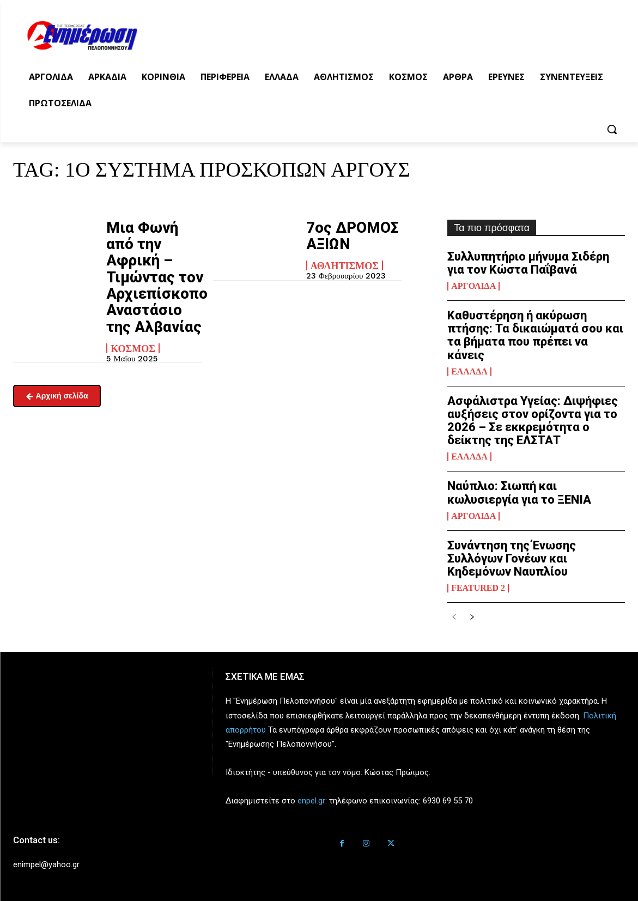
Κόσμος (133, 312)
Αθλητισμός (345, 259)
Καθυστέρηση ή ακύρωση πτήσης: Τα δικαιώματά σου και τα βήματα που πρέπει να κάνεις (535, 335)
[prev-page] (454, 618)
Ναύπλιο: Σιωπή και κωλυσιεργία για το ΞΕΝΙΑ (519, 492)
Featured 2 (478, 588)
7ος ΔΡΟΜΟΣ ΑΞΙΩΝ (343, 232)
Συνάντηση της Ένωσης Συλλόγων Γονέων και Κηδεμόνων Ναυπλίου (511, 558)
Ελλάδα (469, 371)
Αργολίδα (473, 286)
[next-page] (471, 618)
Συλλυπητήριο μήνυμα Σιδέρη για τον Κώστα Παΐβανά (528, 263)
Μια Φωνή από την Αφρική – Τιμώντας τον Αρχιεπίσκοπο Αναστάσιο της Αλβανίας (147, 259)
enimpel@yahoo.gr (46, 864)
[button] (612, 129)
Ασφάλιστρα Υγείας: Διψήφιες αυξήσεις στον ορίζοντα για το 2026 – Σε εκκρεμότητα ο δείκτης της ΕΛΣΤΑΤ (532, 421)
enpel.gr (311, 801)
